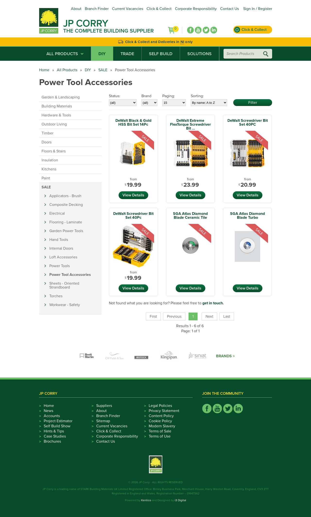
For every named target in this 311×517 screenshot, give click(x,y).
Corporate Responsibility (196, 8)
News (48, 410)
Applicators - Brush (65, 196)
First (153, 316)
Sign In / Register (257, 8)
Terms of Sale (160, 431)
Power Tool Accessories (70, 275)
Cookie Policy (160, 421)
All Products (65, 53)
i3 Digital (180, 500)
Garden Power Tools (66, 231)
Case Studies (55, 436)
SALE (102, 70)
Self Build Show (57, 426)
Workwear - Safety (64, 305)
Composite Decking (66, 205)
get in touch (212, 303)
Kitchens (49, 169)
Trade (127, 53)
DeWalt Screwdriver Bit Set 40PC (247, 122)
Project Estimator (58, 421)
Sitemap (103, 421)
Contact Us (229, 8)
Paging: (168, 96)
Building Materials (57, 106)
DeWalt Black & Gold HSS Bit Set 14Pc (133, 122)
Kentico (146, 500)
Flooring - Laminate (65, 222)
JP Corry (85, 23)
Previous (174, 316)
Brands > (225, 356)
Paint (46, 178)
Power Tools (59, 266)
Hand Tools (58, 240)
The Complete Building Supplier (108, 31)
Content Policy (161, 415)
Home (44, 70)
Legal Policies (160, 405)
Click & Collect (159, 8)
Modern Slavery (162, 426)
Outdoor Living (54, 124)
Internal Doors (61, 248)
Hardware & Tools (56, 115)
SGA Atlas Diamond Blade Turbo (247, 215)
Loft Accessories (63, 257)
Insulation (50, 160)
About (76, 8)
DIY (102, 53)
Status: (114, 96)
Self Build (161, 53)
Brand (146, 96)
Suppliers (104, 405)
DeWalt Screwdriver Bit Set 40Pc (133, 215)
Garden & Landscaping (61, 97)
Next (209, 316)
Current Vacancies (127, 8)
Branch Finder (97, 8)
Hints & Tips (54, 431)
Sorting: (197, 96)
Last (226, 316)
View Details (133, 195)
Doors (47, 142)
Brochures (52, 441)
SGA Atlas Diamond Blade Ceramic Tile (190, 215)
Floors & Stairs (54, 151)
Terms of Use (160, 436)
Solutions (199, 53)
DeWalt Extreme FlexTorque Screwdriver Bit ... (190, 124)
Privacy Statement (164, 410)
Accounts (52, 415)
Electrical (57, 213)
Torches (55, 296)
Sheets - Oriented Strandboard (64, 285)
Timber (47, 133)
